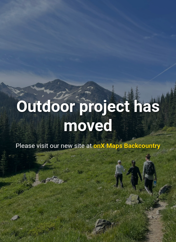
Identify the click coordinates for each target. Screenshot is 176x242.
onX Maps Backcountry (126, 146)
